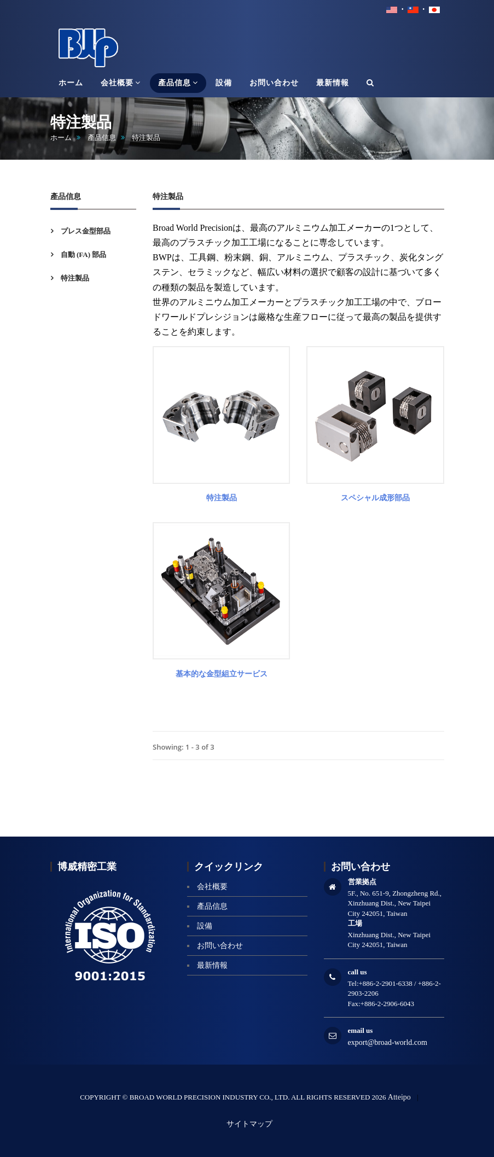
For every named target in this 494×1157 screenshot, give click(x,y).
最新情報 (212, 965)
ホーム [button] (71, 83)
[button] (370, 83)
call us (357, 972)
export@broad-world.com (387, 1042)
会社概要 (212, 887)
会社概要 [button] (121, 82)
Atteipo (399, 1097)
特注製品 (74, 278)
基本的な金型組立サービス (222, 674)
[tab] (93, 231)
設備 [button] (224, 83)
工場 (355, 923)
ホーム (61, 137)
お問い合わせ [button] (274, 83)
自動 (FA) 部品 (83, 254)
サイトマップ (249, 1124)
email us (360, 1030)
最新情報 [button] (332, 83)
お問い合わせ (220, 946)
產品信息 (102, 137)
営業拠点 (362, 882)
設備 (204, 926)
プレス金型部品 (85, 231)
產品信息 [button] (178, 82)
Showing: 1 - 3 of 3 (183, 747)
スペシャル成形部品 (375, 498)
